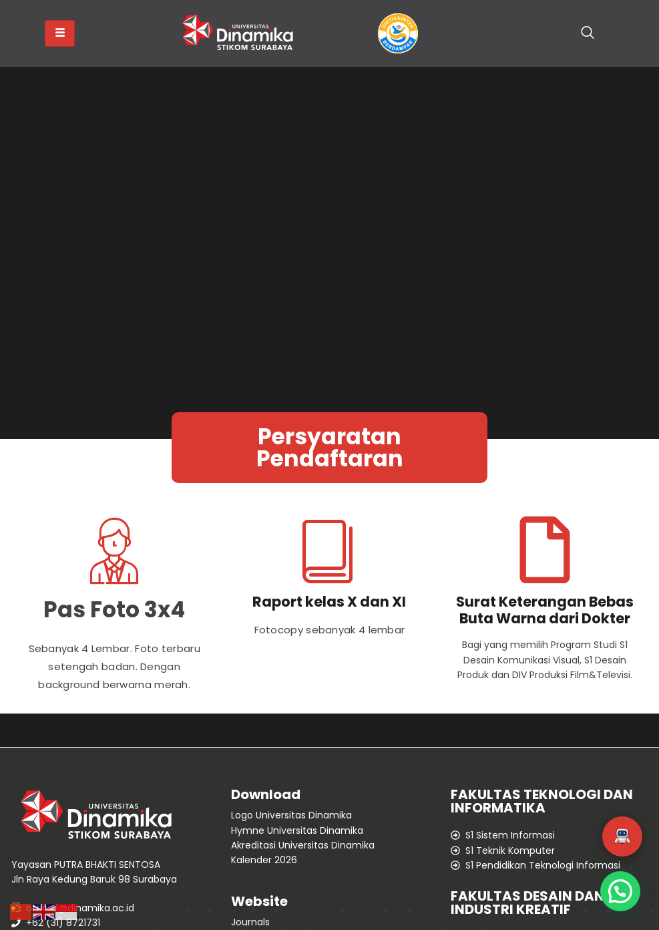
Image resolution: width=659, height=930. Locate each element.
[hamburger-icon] (60, 33)
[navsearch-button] (587, 33)
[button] (622, 836)
